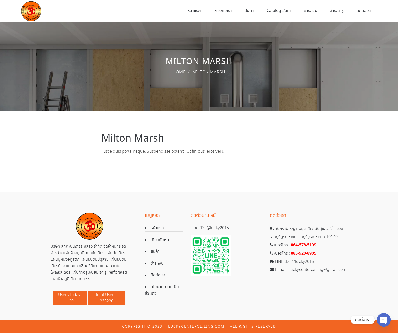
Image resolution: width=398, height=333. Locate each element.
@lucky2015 (218, 228)
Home (179, 72)
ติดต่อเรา (158, 275)
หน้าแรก (157, 228)
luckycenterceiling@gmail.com (317, 270)
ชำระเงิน (157, 263)
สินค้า (155, 251)
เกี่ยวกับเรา (160, 240)
